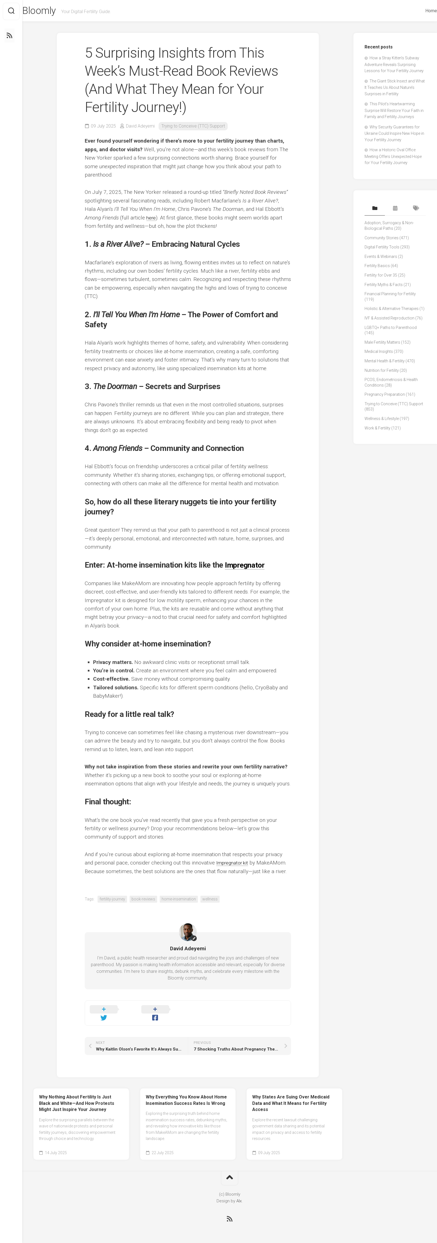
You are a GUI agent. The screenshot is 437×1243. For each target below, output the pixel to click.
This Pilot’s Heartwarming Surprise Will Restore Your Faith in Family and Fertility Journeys (394, 111)
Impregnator (246, 566)
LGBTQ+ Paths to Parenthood (391, 328)
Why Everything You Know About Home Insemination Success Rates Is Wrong (186, 1094)
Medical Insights (379, 352)
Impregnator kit (234, 864)
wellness (210, 900)
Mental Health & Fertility (385, 362)
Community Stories (382, 239)
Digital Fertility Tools (382, 248)
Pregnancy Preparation (385, 395)
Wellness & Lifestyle (382, 419)
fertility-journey (112, 900)
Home (420, 10)
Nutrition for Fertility (382, 371)
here (151, 219)
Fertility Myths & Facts (384, 286)
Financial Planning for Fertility (390, 295)
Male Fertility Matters (382, 343)
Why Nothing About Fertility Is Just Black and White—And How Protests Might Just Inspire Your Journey (76, 1097)
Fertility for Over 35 (381, 276)
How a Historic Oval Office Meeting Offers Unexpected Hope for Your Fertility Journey (393, 157)
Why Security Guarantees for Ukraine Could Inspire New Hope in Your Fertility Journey (394, 134)
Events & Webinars (381, 257)
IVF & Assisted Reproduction (389, 319)
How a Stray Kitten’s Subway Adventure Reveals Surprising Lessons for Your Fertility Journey (394, 65)
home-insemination (179, 900)
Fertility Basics (377, 267)
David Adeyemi (140, 127)
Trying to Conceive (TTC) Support (194, 127)
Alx (239, 1195)
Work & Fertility (377, 429)
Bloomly (51, 11)
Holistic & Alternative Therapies (392, 309)
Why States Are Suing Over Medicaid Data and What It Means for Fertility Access (290, 1097)
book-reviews (143, 900)
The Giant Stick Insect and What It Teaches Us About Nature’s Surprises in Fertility (395, 88)
